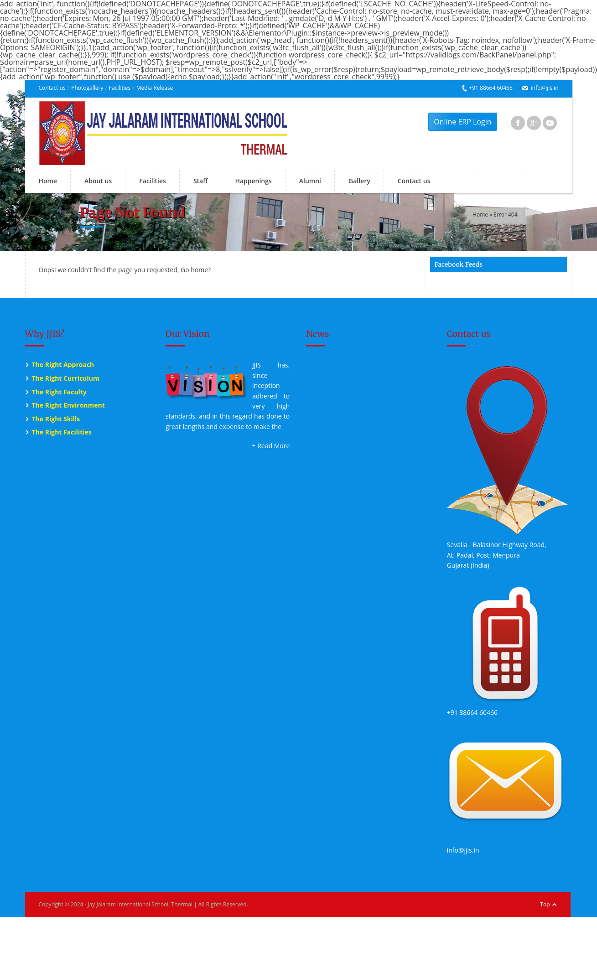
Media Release (154, 88)
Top (545, 904)
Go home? (196, 269)
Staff (200, 180)
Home (48, 180)
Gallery (359, 180)
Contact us (52, 88)
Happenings (253, 180)
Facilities (119, 88)
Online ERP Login (462, 122)
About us (98, 180)
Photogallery (87, 88)
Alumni (310, 180)
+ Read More (271, 445)
